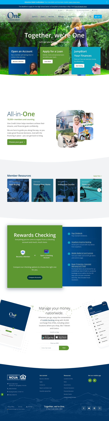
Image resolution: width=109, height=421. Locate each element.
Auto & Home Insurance (70, 397)
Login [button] (97, 16)
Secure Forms (67, 385)
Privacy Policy (11, 406)
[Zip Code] (49, 348)
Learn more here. (74, 2)
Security (20, 406)
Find (64, 348)
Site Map (29, 406)
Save (42, 16)
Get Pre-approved (39, 198)
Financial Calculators (69, 388)
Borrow (51, 16)
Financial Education (69, 391)
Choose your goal (16, 142)
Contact (95, 10)
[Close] (107, 2)
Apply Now (97, 176)
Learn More (47, 61)
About (81, 16)
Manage (61, 16)
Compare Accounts (35, 277)
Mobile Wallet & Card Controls (82, 253)
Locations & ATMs (68, 379)
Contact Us (42, 385)
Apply (41, 382)
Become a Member (18, 61)
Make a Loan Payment (83, 10)
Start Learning (62, 198)
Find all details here (80, 7)
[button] (90, 16)
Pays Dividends (77, 233)
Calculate (85, 198)
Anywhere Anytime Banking (81, 242)
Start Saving (79, 66)
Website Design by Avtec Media (17, 409)
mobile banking (48, 320)
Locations (70, 10)
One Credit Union (53, 409)
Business (71, 16)
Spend (34, 16)
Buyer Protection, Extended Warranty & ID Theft (81, 265)
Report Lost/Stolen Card (46, 388)
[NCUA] (16, 377)
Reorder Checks (68, 394)
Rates (60, 10)
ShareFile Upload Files (45, 391)
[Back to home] (14, 16)
